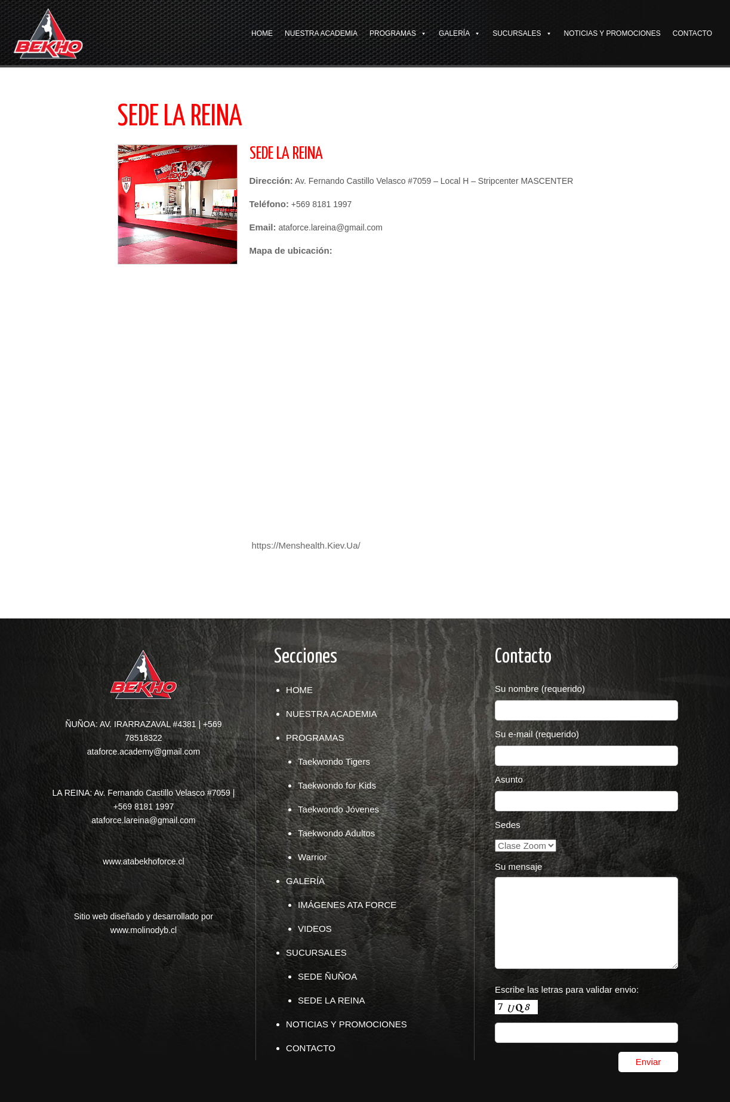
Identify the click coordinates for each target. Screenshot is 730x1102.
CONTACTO (692, 33)
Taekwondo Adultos (336, 833)
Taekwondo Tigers (334, 761)
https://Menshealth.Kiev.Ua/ (305, 545)
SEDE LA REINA (331, 1000)
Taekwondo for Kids (337, 785)
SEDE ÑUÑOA (327, 976)
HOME (262, 33)
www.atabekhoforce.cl (143, 861)
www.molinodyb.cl (143, 930)
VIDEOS (315, 929)
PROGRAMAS (392, 33)
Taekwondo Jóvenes (338, 809)
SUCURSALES (516, 33)
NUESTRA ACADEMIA (321, 33)
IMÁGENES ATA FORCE (347, 905)
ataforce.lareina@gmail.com (143, 820)
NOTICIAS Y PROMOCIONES (612, 33)
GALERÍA (454, 33)
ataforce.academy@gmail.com (143, 751)
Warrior (312, 857)
